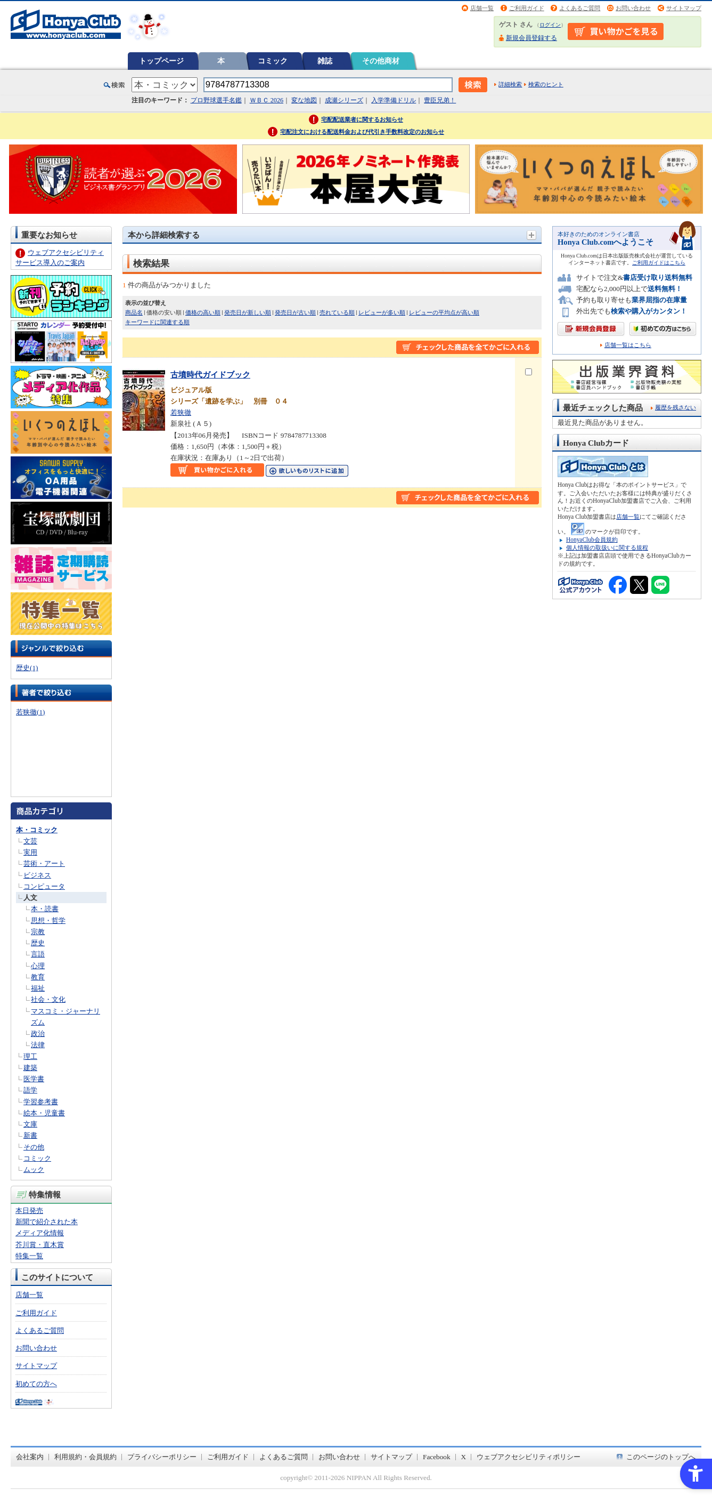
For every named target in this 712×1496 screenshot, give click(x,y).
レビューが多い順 (381, 312)
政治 (38, 1033)
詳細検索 (510, 84)
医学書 (33, 1079)
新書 (30, 1135)
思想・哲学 (48, 920)
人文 (30, 898)
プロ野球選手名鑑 (216, 100)
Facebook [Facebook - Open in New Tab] (437, 1457)
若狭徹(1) (30, 712)
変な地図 (304, 100)
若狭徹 (180, 412)
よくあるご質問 (579, 8)
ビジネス (37, 875)
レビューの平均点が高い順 (444, 312)
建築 (30, 1068)
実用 (30, 852)
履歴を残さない (675, 407)
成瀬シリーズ (344, 100)
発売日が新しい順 (247, 312)
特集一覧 (29, 1256)
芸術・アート (44, 863)
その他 (33, 1147)
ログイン (550, 25)
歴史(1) (27, 668)
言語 (38, 954)
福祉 (38, 988)
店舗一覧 (482, 8)
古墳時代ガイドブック (210, 374)
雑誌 (324, 61)
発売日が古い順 (295, 312)
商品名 (134, 312)
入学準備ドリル (393, 100)
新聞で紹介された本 (46, 1222)
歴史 (38, 943)
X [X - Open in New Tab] (464, 1457)
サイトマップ (683, 8)
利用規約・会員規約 (85, 1457)
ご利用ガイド (526, 8)
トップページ (161, 61)
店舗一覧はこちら (627, 345)
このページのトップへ (660, 1457)
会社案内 (30, 1457)
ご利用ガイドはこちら (658, 263)
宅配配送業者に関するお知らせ (362, 119)
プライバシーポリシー (162, 1457)
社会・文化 (48, 999)
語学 (30, 1090)
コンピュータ (44, 886)
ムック (33, 1169)
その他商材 (380, 61)
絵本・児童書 (44, 1113)
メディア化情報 (39, 1233)
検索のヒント (545, 84)
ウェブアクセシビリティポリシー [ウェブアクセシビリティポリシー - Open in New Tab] (528, 1457)
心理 (38, 966)
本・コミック (37, 830)
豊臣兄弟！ (440, 100)
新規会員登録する (531, 38)
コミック (273, 61)
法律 (38, 1045)
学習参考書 (40, 1102)
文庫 (30, 1124)
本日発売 (29, 1211)
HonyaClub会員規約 (592, 539)
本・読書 (45, 909)
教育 (38, 977)
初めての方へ (36, 1384)
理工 (30, 1056)
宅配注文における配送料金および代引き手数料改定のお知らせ (362, 131)
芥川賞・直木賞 (39, 1245)
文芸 (30, 841)
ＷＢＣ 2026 (266, 100)
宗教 (38, 932)
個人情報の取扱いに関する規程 (607, 547)
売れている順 (337, 312)
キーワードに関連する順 (157, 322)
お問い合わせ (633, 8)
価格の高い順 (202, 312)
